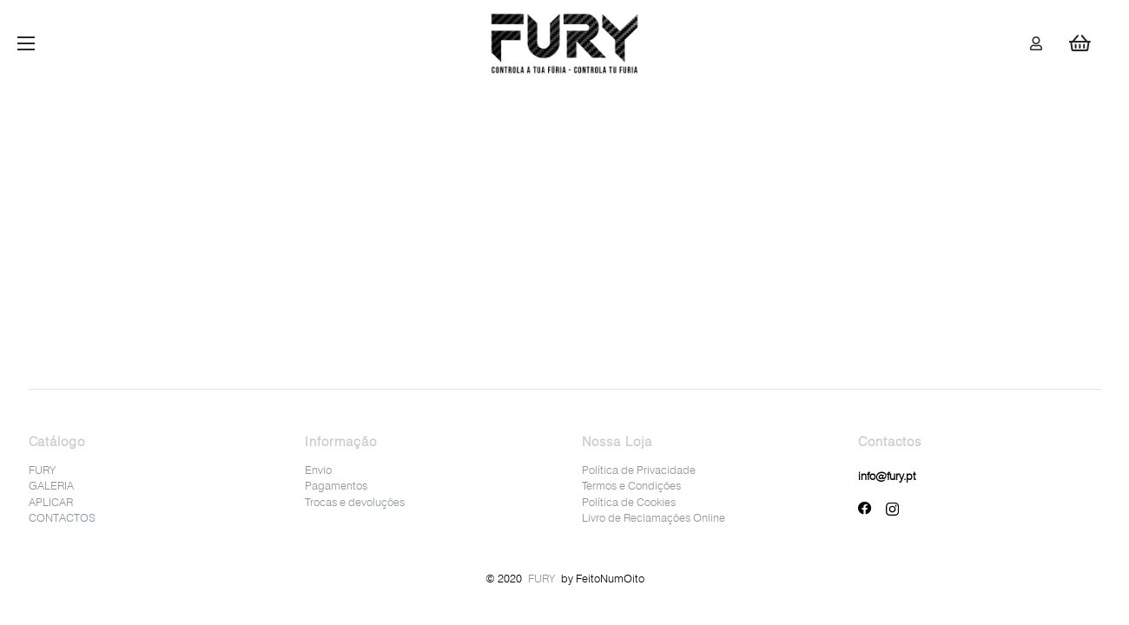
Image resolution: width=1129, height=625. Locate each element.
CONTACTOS (62, 517)
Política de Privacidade (639, 470)
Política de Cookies (629, 502)
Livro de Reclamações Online (653, 517)
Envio (318, 470)
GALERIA (51, 485)
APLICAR (51, 502)
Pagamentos (336, 485)
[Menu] (25, 43)
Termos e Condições (631, 485)
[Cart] (1079, 43)
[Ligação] (565, 43)
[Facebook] (865, 509)
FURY (42, 470)
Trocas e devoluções (355, 502)
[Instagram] (892, 509)
